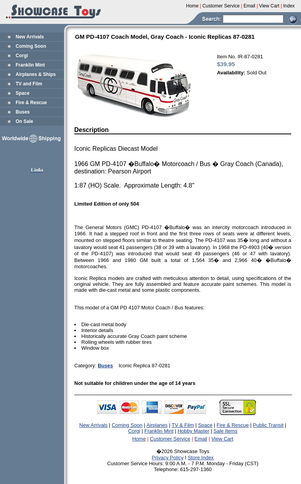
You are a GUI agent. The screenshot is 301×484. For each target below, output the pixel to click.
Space (22, 93)
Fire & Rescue (31, 102)
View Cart (222, 439)
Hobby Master (193, 431)
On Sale (24, 121)
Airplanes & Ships (36, 74)
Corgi (22, 55)
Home (139, 439)
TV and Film (29, 84)
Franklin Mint (30, 65)
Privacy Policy (167, 458)
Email (201, 439)
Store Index (201, 458)
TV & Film (183, 425)
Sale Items (225, 431)
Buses (23, 112)
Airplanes (156, 425)
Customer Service (170, 439)
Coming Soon (31, 46)
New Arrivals (30, 37)
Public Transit (268, 425)
